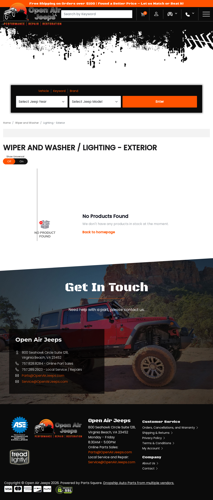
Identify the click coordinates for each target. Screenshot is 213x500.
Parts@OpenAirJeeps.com (43, 375)
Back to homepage (98, 232)
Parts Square (91, 482)
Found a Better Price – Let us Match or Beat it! (141, 3)
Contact (150, 468)
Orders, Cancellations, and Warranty (170, 427)
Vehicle (43, 91)
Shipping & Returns (157, 433)
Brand (74, 91)
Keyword (59, 91)
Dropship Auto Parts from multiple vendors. (138, 482)
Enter (160, 101)
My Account (152, 448)
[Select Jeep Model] (95, 102)
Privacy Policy (154, 438)
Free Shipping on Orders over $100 (62, 3)
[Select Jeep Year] (42, 102)
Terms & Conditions (158, 443)
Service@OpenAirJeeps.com (45, 381)
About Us (150, 463)
